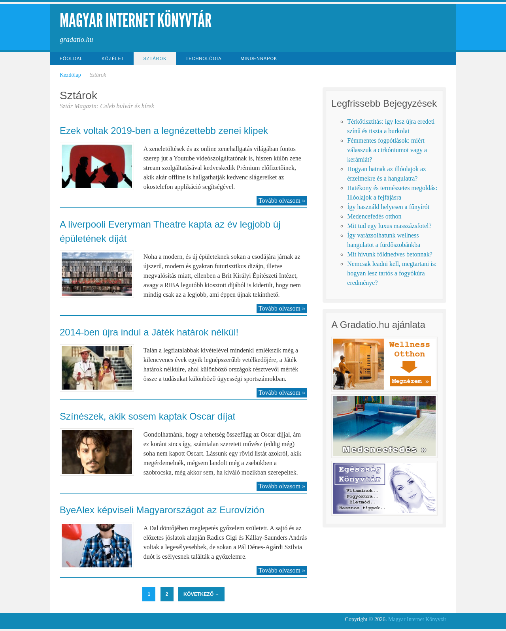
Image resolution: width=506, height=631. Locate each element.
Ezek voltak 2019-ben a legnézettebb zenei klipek (164, 130)
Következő (201, 594)
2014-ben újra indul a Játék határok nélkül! (149, 332)
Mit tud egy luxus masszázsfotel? (389, 225)
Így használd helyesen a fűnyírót (388, 206)
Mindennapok (259, 58)
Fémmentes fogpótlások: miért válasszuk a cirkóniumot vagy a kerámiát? (387, 150)
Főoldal (71, 58)
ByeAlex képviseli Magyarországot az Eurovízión (162, 510)
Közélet (113, 58)
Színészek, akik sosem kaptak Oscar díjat (147, 416)
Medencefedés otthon (374, 216)
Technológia (203, 58)
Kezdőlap (70, 75)
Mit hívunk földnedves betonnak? (389, 254)
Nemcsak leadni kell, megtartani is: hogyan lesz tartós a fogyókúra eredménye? (391, 273)
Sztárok (154, 58)
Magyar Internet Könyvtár (135, 20)
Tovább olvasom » (282, 200)
